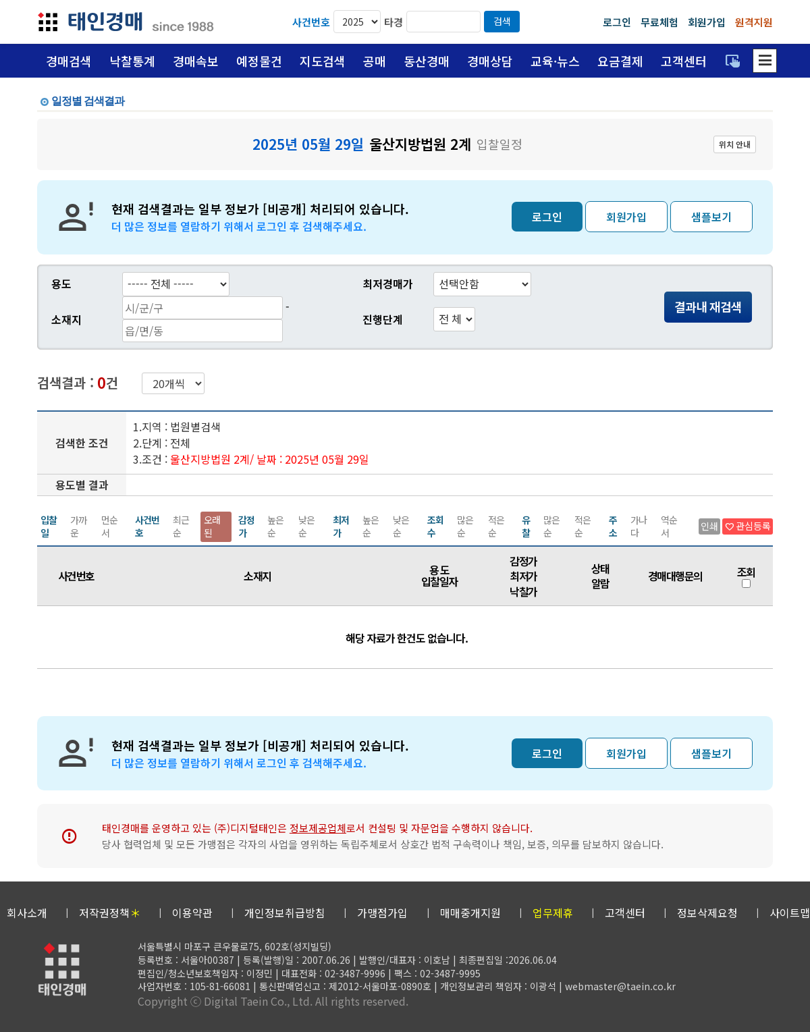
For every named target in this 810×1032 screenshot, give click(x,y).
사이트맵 (790, 912)
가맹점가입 (382, 912)
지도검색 (323, 61)
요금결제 (620, 61)
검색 (502, 21)
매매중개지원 (470, 912)
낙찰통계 (132, 61)
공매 (374, 61)
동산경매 (427, 61)
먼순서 (109, 526)
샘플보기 (711, 217)
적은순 (496, 526)
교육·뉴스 (555, 61)
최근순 (181, 526)
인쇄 (709, 526)
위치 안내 (735, 144)
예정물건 (259, 61)
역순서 (669, 526)
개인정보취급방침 (284, 912)
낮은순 (306, 526)
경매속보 (196, 61)
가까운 (78, 526)
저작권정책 (109, 912)
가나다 (638, 526)
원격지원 (754, 22)
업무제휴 (553, 912)
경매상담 (490, 61)
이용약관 (192, 912)
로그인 (617, 22)
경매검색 (69, 61)
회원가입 (707, 22)
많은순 (465, 526)
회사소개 (27, 912)
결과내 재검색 (708, 306)
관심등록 (747, 526)
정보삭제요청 (707, 912)
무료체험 (659, 22)
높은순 (275, 526)
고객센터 (684, 61)
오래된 (212, 526)
